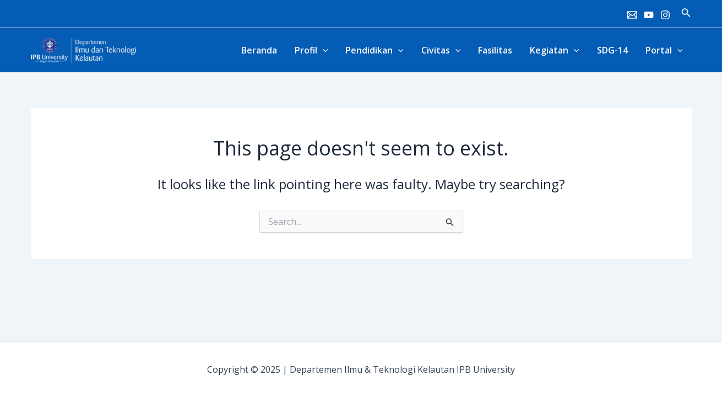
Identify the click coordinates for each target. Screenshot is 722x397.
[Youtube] (649, 15)
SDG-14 (612, 50)
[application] (322, 50)
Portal (664, 50)
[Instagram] (665, 15)
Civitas (441, 50)
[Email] (632, 15)
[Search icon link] (686, 14)
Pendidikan (374, 50)
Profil (311, 50)
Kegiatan (554, 50)
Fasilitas (495, 50)
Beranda (259, 50)
